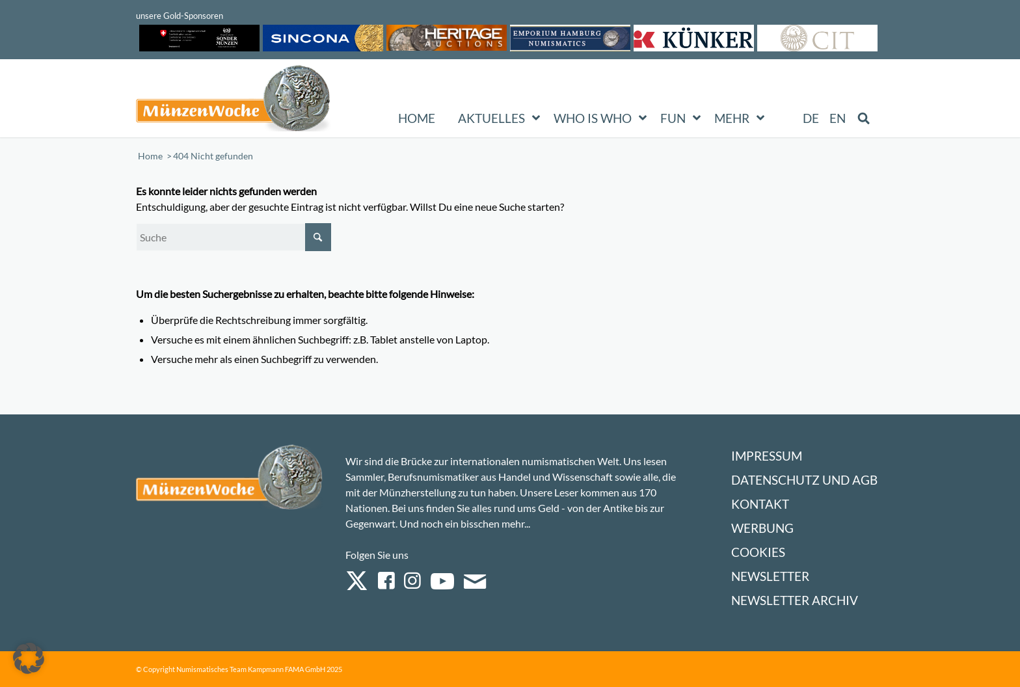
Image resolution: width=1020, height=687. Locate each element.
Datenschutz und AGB (804, 479)
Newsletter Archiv (794, 600)
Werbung (762, 527)
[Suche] (233, 237)
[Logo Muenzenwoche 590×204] (233, 100)
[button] (28, 658)
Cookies (758, 552)
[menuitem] (811, 118)
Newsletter (770, 576)
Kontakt (760, 503)
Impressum (766, 455)
